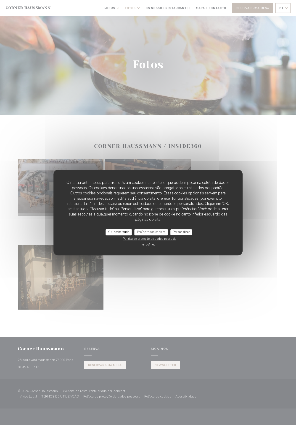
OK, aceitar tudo (119, 232)
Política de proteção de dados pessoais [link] (149, 239)
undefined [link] (149, 244)
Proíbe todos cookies (151, 232)
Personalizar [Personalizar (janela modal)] (181, 232)
